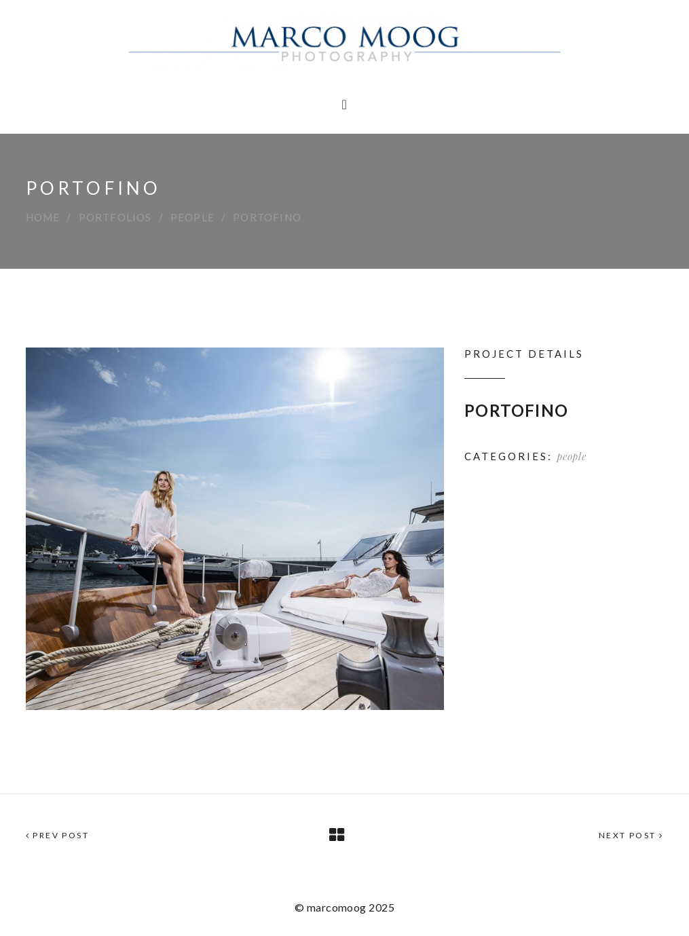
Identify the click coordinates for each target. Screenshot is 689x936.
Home (43, 217)
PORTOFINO (516, 410)
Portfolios (115, 217)
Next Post (631, 835)
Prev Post (57, 835)
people (192, 217)
